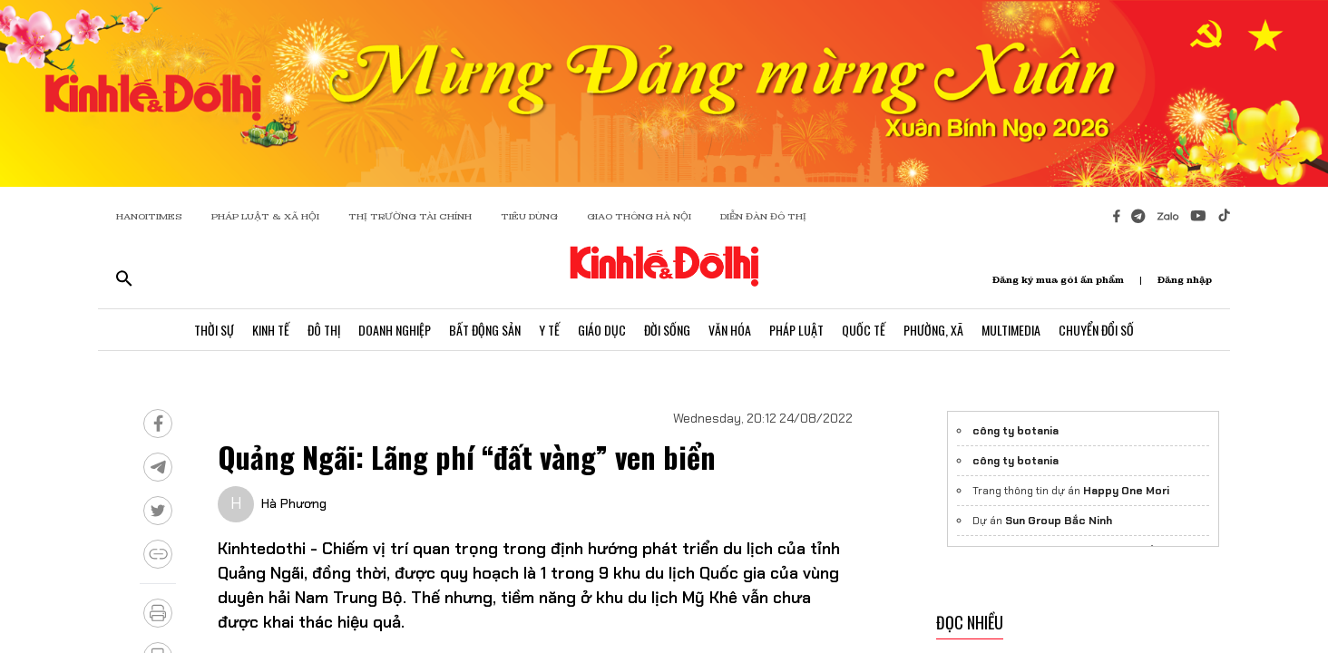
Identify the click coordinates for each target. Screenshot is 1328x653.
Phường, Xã (933, 329)
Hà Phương (294, 503)
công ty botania (1015, 431)
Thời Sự (214, 329)
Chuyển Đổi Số (1096, 329)
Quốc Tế (863, 329)
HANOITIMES (149, 216)
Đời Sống (667, 329)
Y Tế (549, 329)
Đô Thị (324, 329)
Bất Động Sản (485, 329)
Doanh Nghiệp (394, 329)
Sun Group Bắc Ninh (1058, 520)
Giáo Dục (602, 329)
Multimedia (1010, 329)
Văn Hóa (729, 329)
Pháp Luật (796, 329)
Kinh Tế (270, 329)
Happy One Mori (1126, 490)
